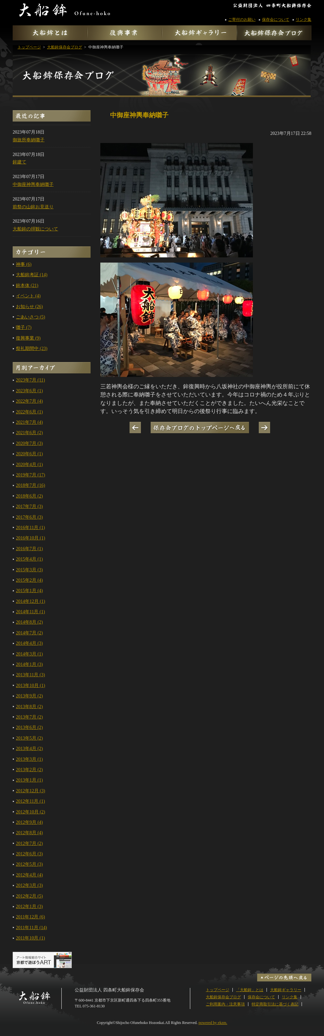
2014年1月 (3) (29, 664)
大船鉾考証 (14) (31, 274)
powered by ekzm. (213, 1022)
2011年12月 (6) (30, 916)
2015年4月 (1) (29, 559)
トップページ (217, 990)
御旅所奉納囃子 (28, 139)
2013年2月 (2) (29, 769)
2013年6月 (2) (29, 727)
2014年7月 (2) (29, 632)
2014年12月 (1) (30, 601)
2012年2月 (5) (29, 896)
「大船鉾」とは (249, 990)
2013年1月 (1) (29, 780)
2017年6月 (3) (29, 517)
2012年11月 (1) (30, 801)
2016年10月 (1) (30, 538)
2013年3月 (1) (29, 759)
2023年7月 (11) (30, 380)
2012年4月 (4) (29, 875)
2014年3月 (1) (29, 654)
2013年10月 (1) (30, 685)
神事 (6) (23, 264)
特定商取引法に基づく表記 (275, 1004)
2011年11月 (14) (31, 927)
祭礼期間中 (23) (31, 348)
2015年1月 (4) (29, 590)
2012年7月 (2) (29, 843)
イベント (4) (28, 295)
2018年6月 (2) (29, 496)
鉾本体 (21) (27, 285)
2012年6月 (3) (29, 853)
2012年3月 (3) (29, 885)
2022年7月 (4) (29, 401)
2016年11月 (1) (30, 527)
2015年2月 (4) (29, 580)
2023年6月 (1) (29, 390)
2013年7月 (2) (29, 717)
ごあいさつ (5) (30, 317)
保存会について (275, 19)
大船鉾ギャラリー (285, 990)
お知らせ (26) (29, 306)
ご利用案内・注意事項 (225, 1004)
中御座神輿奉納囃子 (33, 184)
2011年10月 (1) (30, 938)
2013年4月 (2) (29, 748)
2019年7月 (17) (30, 475)
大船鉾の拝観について (35, 229)
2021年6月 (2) (29, 432)
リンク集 (303, 19)
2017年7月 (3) (29, 506)
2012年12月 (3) (30, 790)
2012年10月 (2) (30, 811)
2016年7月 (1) (29, 548)
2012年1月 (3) (29, 906)
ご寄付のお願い (241, 19)
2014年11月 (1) (30, 611)
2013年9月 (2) (29, 695)
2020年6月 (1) (29, 453)
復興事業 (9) (28, 338)
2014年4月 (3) (29, 643)
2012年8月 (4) (29, 832)
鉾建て (19, 162)
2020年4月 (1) (29, 464)
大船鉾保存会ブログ (162, 67)
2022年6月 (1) (29, 411)
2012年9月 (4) (29, 822)
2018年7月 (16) (30, 485)
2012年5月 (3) (29, 864)
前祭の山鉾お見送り (33, 206)
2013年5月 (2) (29, 738)
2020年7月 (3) (29, 443)
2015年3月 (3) (29, 569)
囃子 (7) (23, 327)
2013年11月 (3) (30, 674)
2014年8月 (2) (29, 622)
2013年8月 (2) (29, 706)
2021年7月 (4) (29, 422)
